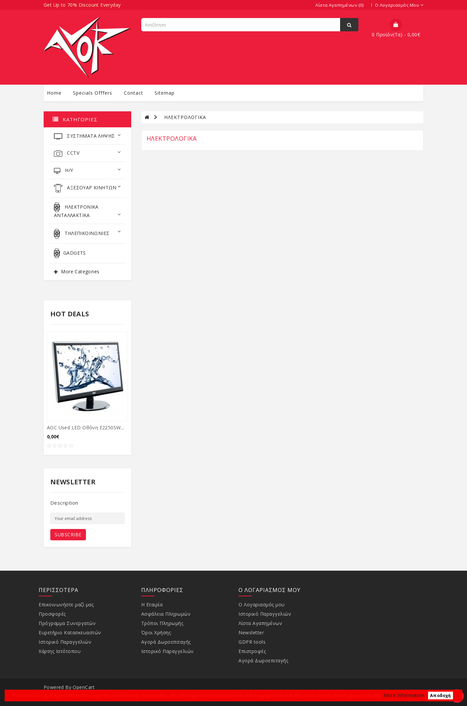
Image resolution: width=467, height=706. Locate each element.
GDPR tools (251, 642)
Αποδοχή (440, 695)
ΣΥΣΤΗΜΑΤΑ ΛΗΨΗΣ (87, 136)
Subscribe (68, 534)
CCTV (87, 153)
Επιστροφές (252, 651)
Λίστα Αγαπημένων (260, 623)
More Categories (80, 271)
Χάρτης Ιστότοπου (60, 651)
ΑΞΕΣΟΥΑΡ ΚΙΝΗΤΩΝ (87, 188)
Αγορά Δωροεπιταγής (166, 642)
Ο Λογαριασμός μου (261, 604)
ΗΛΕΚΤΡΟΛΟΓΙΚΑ (185, 117)
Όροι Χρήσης (156, 632)
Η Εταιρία (152, 604)
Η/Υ (87, 170)
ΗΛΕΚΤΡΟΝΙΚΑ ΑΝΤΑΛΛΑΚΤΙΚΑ (87, 210)
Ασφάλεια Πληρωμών (166, 614)
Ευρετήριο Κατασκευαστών (70, 632)
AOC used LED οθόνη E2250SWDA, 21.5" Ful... (100, 427)
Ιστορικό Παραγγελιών (65, 642)
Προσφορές (52, 614)
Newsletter (251, 632)
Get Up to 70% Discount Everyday (82, 5)
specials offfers (92, 93)
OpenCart (84, 687)
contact (133, 93)
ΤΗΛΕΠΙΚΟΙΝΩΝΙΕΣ (87, 233)
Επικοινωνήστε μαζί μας (66, 604)
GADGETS (70, 253)
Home (54, 93)
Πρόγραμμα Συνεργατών (67, 623)
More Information (404, 695)
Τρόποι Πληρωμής (162, 623)
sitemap (165, 93)
